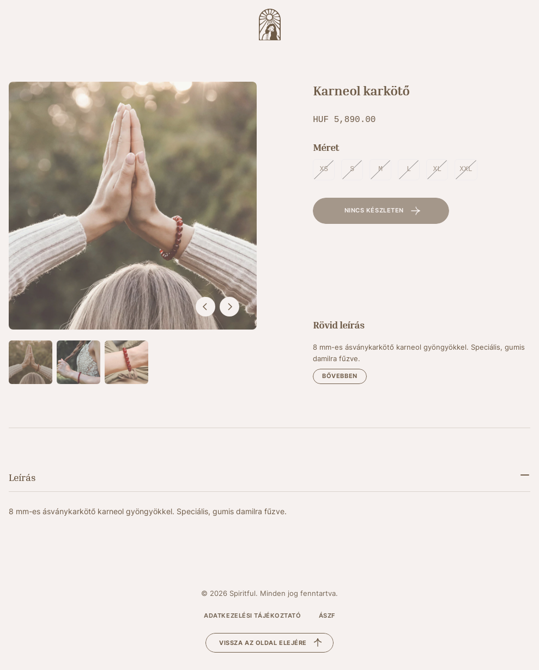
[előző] (205, 306)
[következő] (229, 306)
